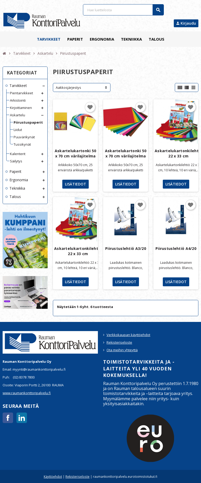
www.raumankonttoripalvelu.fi (27, 393)
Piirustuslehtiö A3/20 (125, 248)
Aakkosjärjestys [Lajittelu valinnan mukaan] (68, 87)
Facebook (8, 418)
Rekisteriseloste (119, 342)
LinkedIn (21, 418)
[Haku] (123, 9)
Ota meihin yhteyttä (122, 350)
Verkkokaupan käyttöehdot (128, 334)
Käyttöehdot (53, 476)
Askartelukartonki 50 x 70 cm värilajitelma (75, 153)
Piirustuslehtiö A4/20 (175, 248)
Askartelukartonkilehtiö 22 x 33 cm (78, 251)
